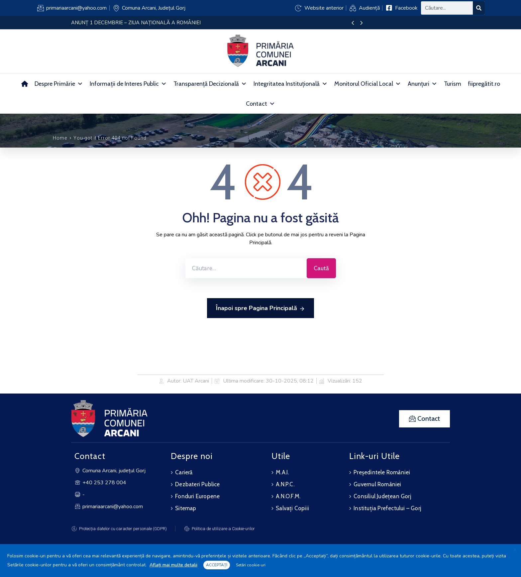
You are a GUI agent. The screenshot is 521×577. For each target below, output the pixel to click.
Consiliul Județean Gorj (382, 496)
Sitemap (185, 508)
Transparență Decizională (210, 84)
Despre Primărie (59, 84)
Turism (452, 83)
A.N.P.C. (285, 484)
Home (60, 138)
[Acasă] (24, 84)
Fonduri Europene (197, 496)
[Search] (479, 8)
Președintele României (382, 472)
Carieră (183, 472)
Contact (260, 104)
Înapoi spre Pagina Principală (260, 308)
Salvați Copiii (292, 508)
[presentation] (353, 23)
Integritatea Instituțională (291, 84)
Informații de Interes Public (128, 84)
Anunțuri (422, 84)
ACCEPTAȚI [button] (216, 565)
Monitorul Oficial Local (367, 84)
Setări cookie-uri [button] (250, 565)
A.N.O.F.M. (288, 496)
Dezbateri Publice (197, 484)
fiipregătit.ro (484, 83)
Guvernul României (377, 484)
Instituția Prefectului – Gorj (387, 508)
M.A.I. (282, 472)
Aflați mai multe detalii (173, 565)
